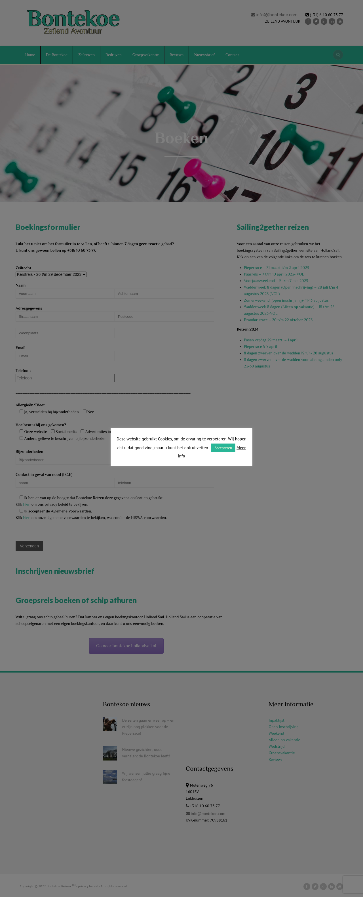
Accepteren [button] (223, 448)
